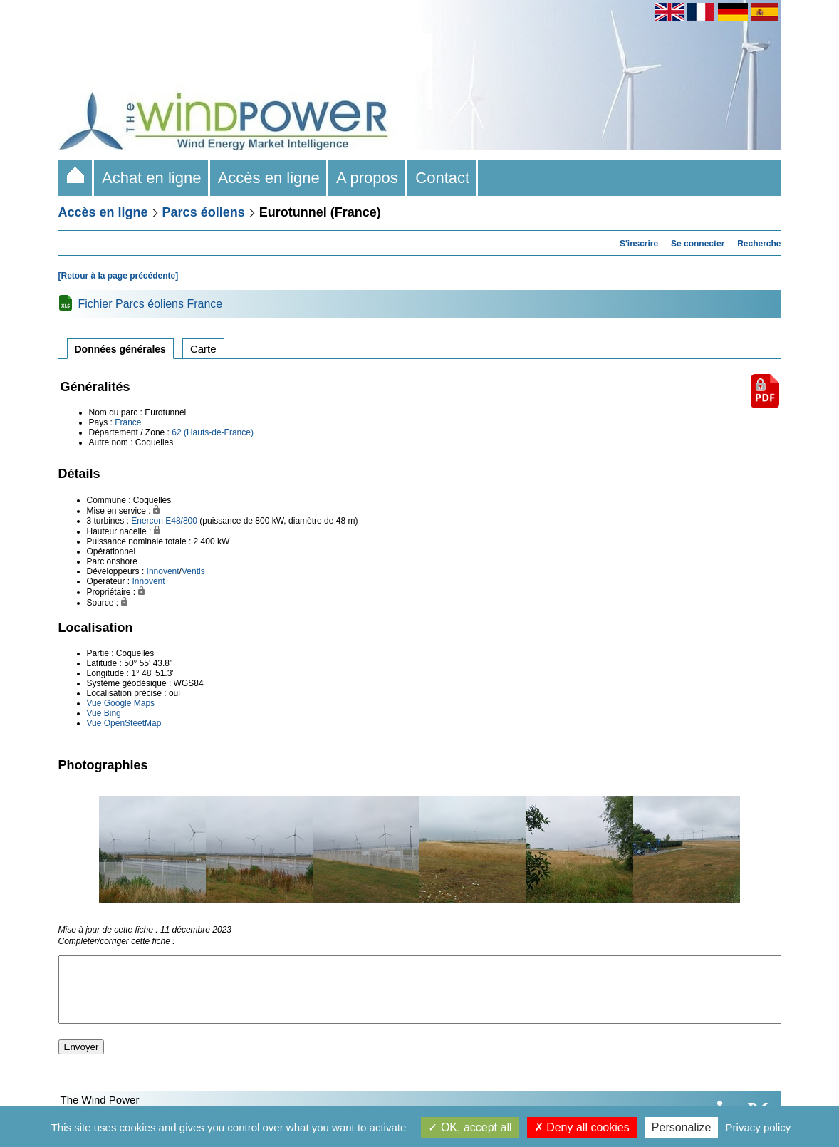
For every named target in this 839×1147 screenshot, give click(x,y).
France (128, 422)
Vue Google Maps (121, 703)
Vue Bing (104, 713)
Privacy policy (758, 1127)
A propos (367, 178)
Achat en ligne (152, 178)
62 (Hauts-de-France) (213, 432)
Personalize (682, 1127)
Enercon (147, 521)
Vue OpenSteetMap (124, 723)
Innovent (163, 571)
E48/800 (181, 521)
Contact (442, 178)
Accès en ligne (269, 178)
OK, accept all (469, 1127)
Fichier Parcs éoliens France (150, 304)
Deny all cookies (582, 1127)
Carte (203, 349)
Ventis (193, 571)
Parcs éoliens (203, 212)
